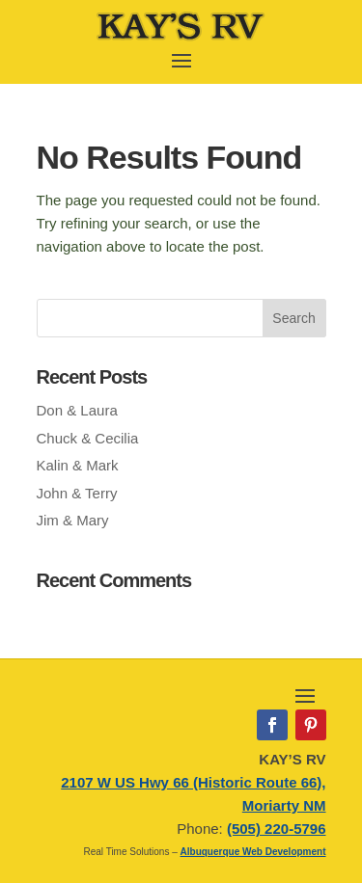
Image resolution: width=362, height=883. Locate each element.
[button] (294, 318)
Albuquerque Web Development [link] (253, 851)
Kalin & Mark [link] (78, 465)
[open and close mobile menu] (181, 58)
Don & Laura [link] (77, 410)
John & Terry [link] (77, 493)
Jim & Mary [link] (73, 520)
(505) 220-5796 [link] (276, 828)
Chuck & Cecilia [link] (88, 438)
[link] (181, 38)
